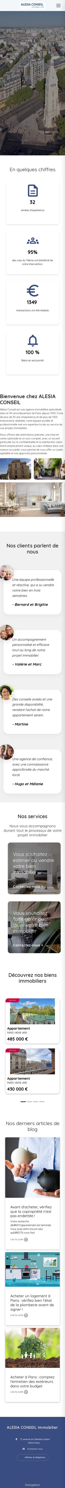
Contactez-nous (35, 1449)
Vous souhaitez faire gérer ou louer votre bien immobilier (30, 922)
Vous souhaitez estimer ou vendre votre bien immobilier (33, 863)
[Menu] (58, 5)
